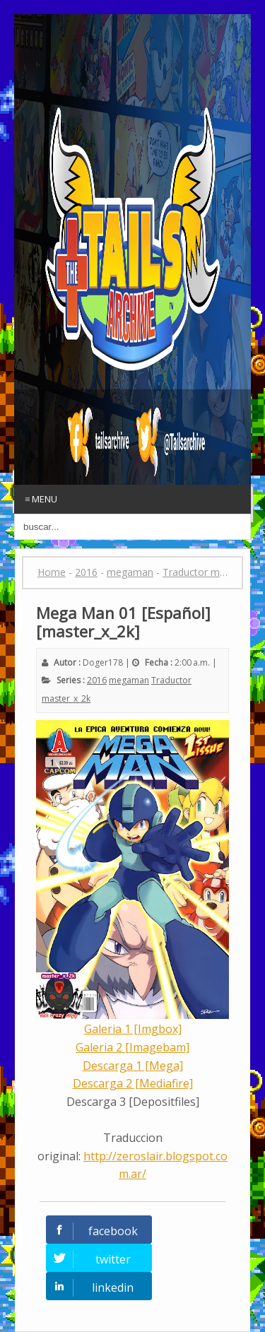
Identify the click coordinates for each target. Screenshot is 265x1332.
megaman (129, 680)
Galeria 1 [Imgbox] (133, 1029)
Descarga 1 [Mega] (133, 1065)
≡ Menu (41, 499)
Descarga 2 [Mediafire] (133, 1083)
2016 (97, 680)
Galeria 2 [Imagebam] (132, 1047)
